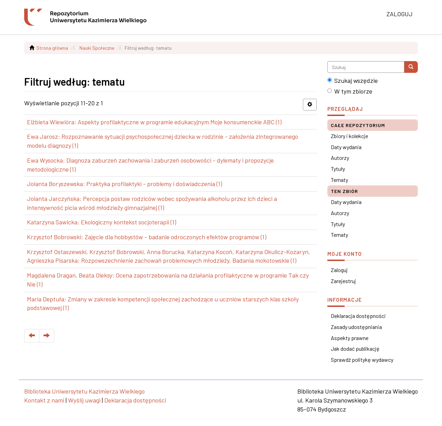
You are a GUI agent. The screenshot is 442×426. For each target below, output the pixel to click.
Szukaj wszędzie (352, 80)
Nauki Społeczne (96, 48)
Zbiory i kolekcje (349, 136)
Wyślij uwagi (84, 400)
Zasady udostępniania (356, 326)
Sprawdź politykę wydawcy (362, 359)
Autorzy (340, 157)
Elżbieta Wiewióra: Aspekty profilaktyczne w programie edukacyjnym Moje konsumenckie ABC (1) (154, 122)
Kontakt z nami (44, 400)
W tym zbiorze (349, 91)
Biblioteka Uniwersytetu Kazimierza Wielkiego (84, 391)
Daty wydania (346, 147)
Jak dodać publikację (355, 348)
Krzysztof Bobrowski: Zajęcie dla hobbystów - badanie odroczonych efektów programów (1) (146, 237)
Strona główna (52, 48)
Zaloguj (339, 270)
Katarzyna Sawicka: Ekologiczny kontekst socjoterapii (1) (101, 222)
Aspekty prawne (349, 338)
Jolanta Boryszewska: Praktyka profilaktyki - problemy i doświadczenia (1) (124, 183)
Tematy (339, 179)
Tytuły (338, 168)
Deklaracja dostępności (358, 315)
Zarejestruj (343, 281)
